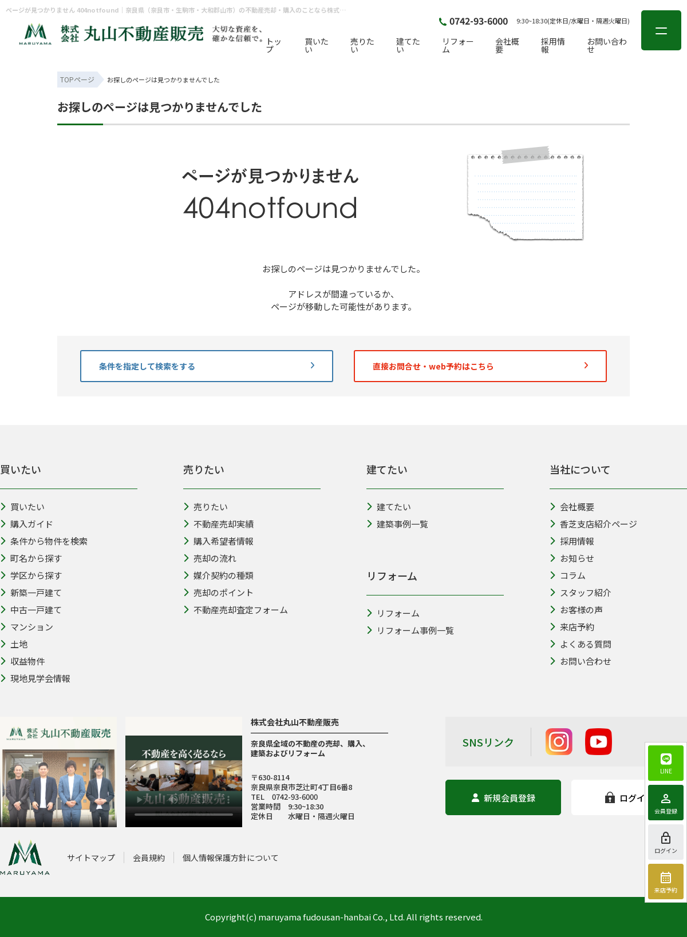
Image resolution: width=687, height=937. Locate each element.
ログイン (629, 798)
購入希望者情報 (218, 541)
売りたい (362, 45)
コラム (568, 575)
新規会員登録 (503, 798)
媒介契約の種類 (218, 575)
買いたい (317, 45)
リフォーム (458, 45)
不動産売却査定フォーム (235, 609)
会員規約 (149, 857)
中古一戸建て (31, 609)
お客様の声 (576, 609)
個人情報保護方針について (231, 857)
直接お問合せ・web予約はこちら (480, 366)
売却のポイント (218, 592)
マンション (26, 626)
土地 (13, 644)
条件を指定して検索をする (206, 366)
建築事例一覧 (397, 523)
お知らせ (572, 558)
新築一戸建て (31, 592)
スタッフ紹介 (580, 592)
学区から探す (31, 575)
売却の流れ (209, 558)
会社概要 (507, 45)
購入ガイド (26, 523)
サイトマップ (91, 857)
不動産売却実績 (218, 523)
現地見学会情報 (35, 678)
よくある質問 (580, 644)
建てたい (408, 45)
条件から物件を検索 (44, 541)
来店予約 (572, 626)
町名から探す (31, 558)
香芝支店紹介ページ (593, 523)
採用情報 (553, 45)
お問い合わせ (607, 45)
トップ (274, 45)
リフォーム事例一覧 (410, 630)
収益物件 (22, 661)
